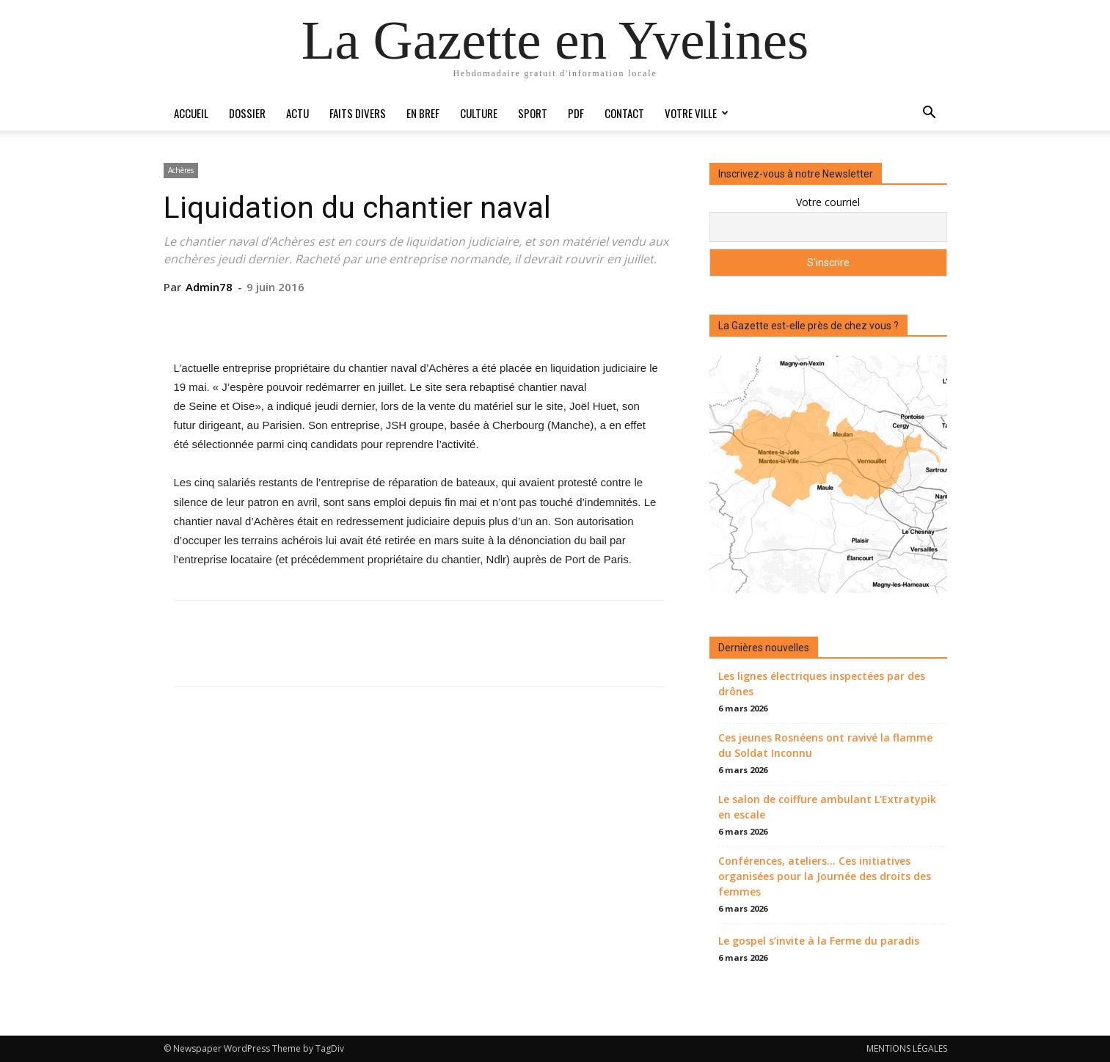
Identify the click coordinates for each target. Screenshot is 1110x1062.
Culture (478, 113)
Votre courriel (828, 202)
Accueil (191, 113)
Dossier (247, 113)
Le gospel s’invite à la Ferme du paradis (818, 941)
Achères (181, 170)
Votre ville (697, 113)
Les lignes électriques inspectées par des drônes (821, 683)
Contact (624, 113)
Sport (532, 113)
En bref (422, 113)
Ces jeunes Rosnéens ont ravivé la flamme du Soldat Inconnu (825, 745)
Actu (297, 113)
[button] (929, 114)
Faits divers (357, 113)
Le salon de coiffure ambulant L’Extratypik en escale (827, 806)
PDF (576, 113)
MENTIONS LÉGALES (906, 1048)
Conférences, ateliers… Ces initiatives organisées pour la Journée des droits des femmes (824, 876)
